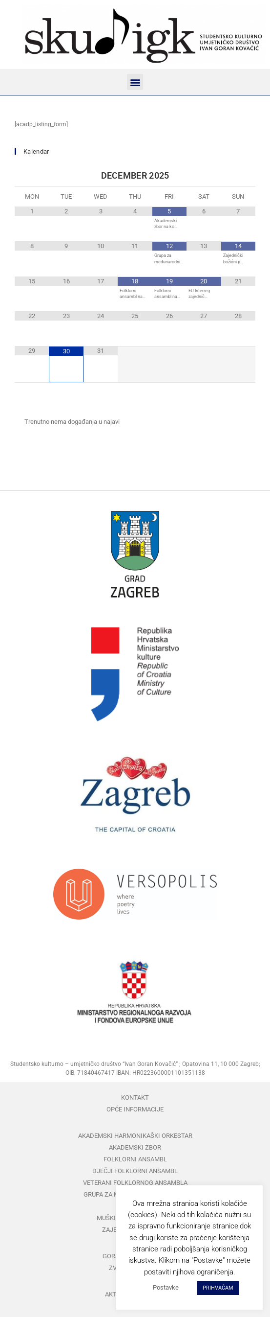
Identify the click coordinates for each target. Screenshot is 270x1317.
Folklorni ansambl (135, 1159)
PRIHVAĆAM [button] (218, 1288)
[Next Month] (238, 176)
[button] (135, 82)
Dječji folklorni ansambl (135, 1171)
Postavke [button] (166, 1287)
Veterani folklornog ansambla (135, 1182)
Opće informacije (135, 1109)
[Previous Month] (32, 176)
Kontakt (135, 1097)
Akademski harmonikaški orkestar (135, 1135)
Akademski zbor (135, 1147)
